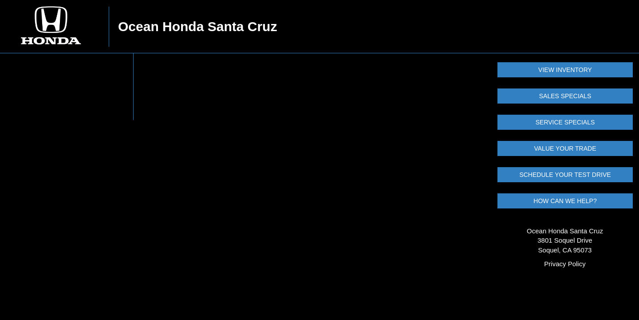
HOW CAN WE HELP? (564, 200)
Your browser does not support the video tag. (67, 86)
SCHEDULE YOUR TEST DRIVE (565, 174)
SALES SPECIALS (565, 96)
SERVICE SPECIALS (565, 122)
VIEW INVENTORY (565, 69)
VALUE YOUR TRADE (565, 148)
